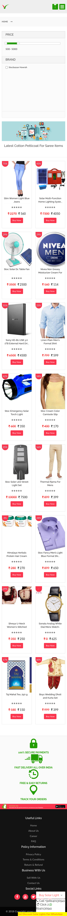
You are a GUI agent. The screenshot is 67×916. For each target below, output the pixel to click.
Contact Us (33, 882)
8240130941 (44, 908)
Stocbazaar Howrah (16, 67)
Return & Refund (33, 864)
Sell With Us (33, 877)
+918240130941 (55, 901)
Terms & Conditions (33, 859)
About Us (33, 830)
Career (33, 836)
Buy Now (17, 220)
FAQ (33, 841)
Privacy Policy (33, 854)
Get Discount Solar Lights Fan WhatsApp (40, 913)
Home (33, 825)
